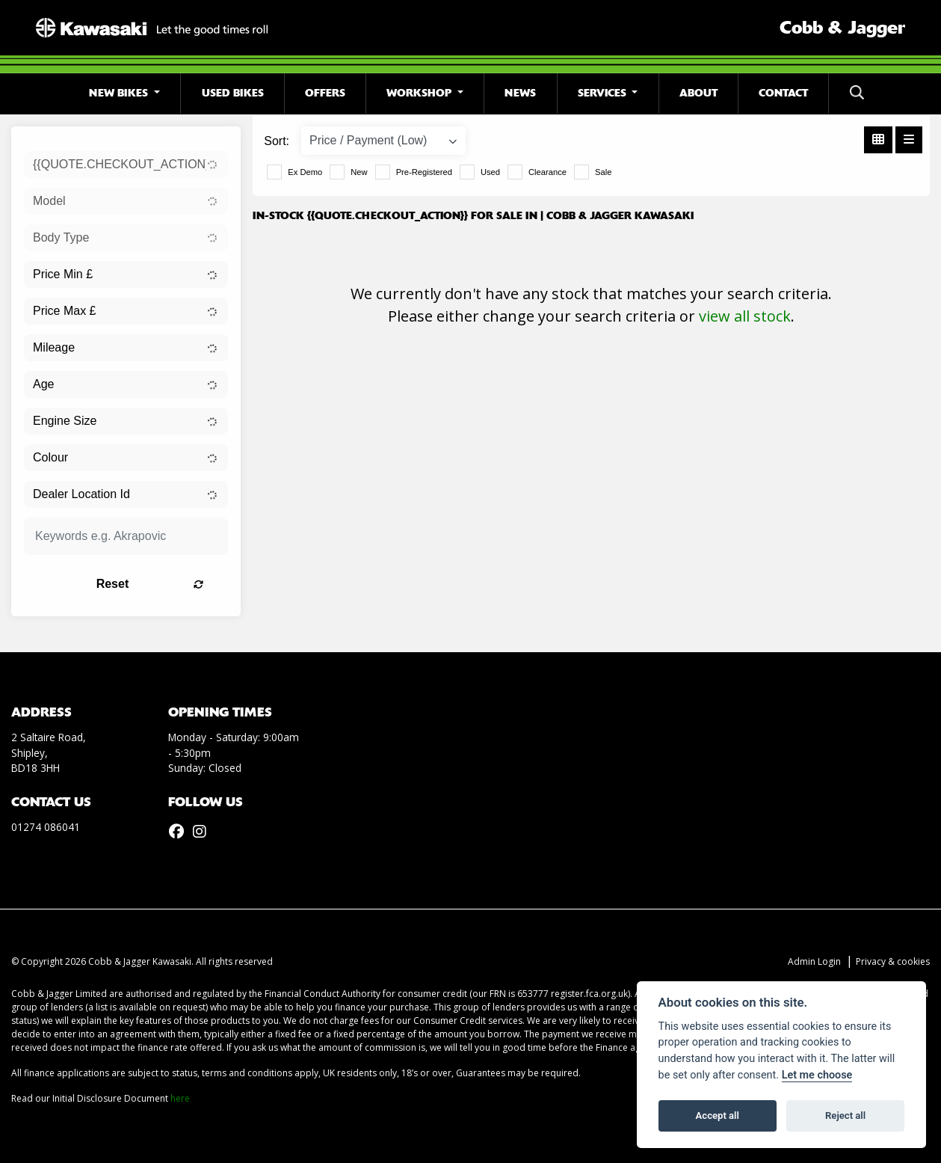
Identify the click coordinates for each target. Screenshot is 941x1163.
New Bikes (120, 93)
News (520, 93)
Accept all (717, 1115)
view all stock (745, 316)
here (180, 1098)
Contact (783, 93)
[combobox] (126, 164)
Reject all (845, 1115)
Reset (159, 583)
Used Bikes (233, 93)
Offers (325, 93)
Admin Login (814, 961)
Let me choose (817, 1075)
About (698, 93)
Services (603, 93)
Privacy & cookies (893, 961)
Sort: (276, 141)
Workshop (420, 93)
